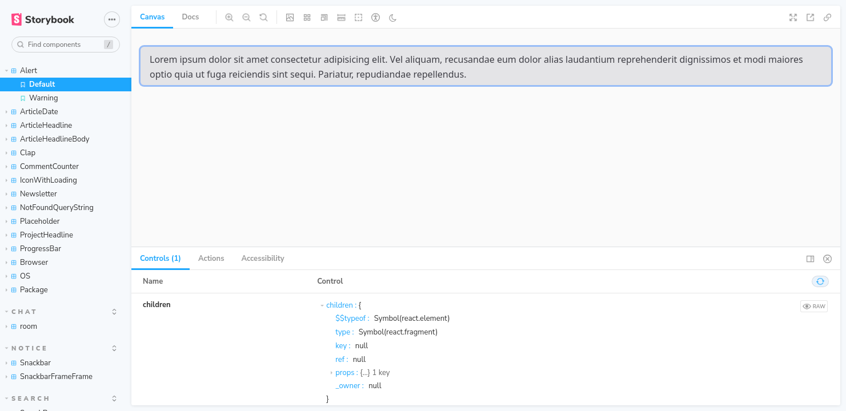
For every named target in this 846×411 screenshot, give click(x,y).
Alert (21, 71)
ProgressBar (33, 249)
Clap (20, 153)
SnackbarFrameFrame (49, 377)
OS (18, 276)
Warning (38, 98)
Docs (190, 17)
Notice (27, 348)
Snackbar (28, 363)
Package (27, 290)
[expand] (114, 311)
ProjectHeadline (39, 235)
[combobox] (65, 45)
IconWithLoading (41, 180)
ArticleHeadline (39, 125)
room (21, 326)
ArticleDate (32, 112)
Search (28, 398)
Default (37, 84)
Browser (27, 262)
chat (21, 312)
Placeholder (32, 221)
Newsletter (31, 194)
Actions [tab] (211, 258)
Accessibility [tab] (263, 258)
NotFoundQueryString (50, 208)
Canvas (152, 17)
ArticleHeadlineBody (47, 139)
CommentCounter (42, 167)
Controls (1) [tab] (160, 258)
